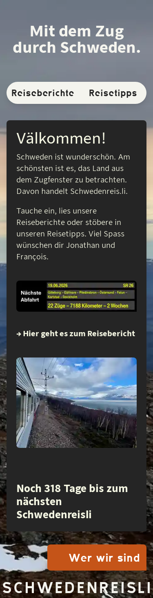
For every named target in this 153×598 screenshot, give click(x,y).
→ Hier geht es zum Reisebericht (75, 333)
